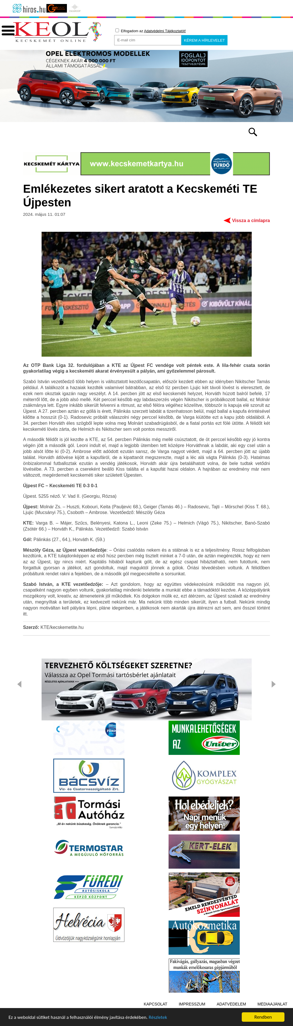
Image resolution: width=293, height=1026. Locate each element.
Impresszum (192, 1004)
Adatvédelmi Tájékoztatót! (165, 31)
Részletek (158, 1018)
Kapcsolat (155, 1004)
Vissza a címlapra (251, 220)
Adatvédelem (231, 1004)
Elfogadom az (150, 31)
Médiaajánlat (272, 1004)
